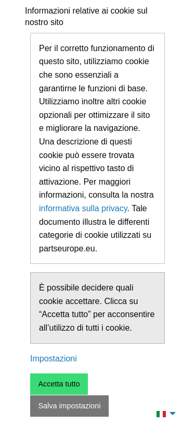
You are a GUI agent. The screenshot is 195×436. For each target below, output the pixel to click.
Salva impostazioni (69, 406)
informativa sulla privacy (83, 208)
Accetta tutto (59, 384)
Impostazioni (53, 358)
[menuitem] (163, 413)
